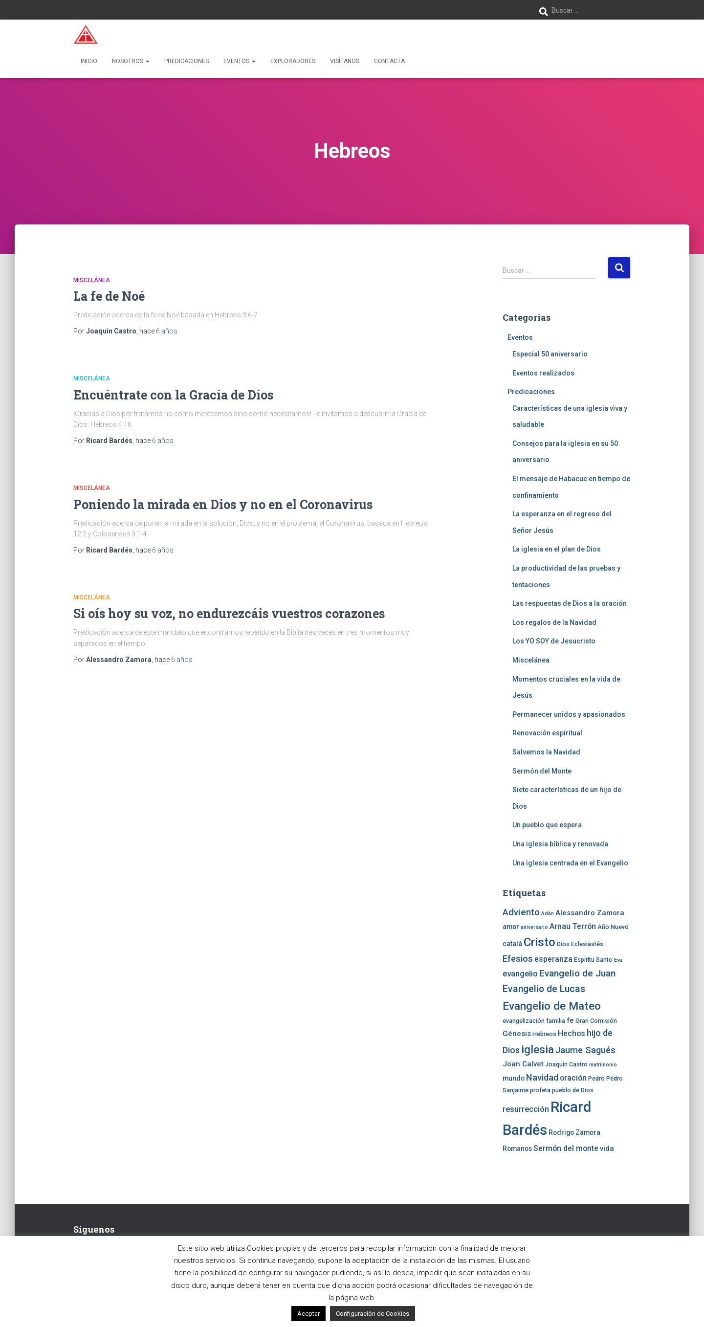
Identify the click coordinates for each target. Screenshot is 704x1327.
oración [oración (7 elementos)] (573, 1078)
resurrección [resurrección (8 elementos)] (526, 1109)
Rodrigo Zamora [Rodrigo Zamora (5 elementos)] (574, 1132)
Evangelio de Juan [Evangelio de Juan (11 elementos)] (577, 973)
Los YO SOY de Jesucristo (553, 641)
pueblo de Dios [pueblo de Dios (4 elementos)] (573, 1090)
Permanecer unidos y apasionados (568, 714)
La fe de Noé (109, 296)
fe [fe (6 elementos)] (570, 1020)
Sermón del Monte (542, 771)
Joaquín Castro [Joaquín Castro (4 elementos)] (566, 1064)
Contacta (389, 61)
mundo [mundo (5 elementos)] (514, 1078)
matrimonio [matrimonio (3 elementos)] (603, 1065)
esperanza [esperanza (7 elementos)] (553, 959)
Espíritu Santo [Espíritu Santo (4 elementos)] (593, 959)
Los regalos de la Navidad (554, 622)
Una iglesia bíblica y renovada (560, 844)
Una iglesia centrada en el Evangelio (570, 863)
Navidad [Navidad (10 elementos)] (542, 1077)
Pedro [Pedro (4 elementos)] (596, 1078)
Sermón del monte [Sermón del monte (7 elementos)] (565, 1148)
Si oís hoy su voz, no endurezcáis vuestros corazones (229, 613)
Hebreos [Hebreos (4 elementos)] (544, 1034)
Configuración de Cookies (372, 1313)
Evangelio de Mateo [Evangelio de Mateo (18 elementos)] (552, 1005)
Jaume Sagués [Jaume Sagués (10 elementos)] (585, 1050)
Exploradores (292, 61)
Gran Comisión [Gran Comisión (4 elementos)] (596, 1020)
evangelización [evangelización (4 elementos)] (524, 1020)
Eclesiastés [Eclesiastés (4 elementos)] (587, 944)
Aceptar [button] (308, 1313)
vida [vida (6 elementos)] (607, 1148)
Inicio (89, 61)
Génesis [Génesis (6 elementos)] (517, 1033)
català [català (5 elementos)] (512, 944)
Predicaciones (186, 61)
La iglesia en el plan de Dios (556, 549)
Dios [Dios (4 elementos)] (563, 944)
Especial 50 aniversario (550, 354)
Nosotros (131, 61)
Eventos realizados (543, 373)
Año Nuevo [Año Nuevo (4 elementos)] (613, 926)
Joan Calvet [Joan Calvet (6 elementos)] (523, 1064)
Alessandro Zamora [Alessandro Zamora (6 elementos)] (589, 912)
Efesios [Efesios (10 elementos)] (518, 958)
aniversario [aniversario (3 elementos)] (534, 927)
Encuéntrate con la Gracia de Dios (173, 395)
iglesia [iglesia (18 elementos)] (537, 1049)
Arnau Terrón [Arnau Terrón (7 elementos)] (573, 926)
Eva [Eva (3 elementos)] (618, 960)
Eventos (239, 61)
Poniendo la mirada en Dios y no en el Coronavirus (223, 504)
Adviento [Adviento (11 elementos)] (521, 912)
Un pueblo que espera (547, 825)
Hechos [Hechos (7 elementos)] (571, 1033)
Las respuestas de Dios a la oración (569, 603)
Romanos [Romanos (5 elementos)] (517, 1148)
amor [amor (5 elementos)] (511, 926)
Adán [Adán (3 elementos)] (547, 913)
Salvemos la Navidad (546, 752)
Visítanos (344, 61)
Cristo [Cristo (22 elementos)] (539, 942)
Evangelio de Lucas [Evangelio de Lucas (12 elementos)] (544, 989)
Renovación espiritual (547, 733)
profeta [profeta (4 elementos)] (540, 1090)
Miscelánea (91, 280)
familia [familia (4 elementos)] (555, 1020)
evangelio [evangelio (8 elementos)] (520, 973)
